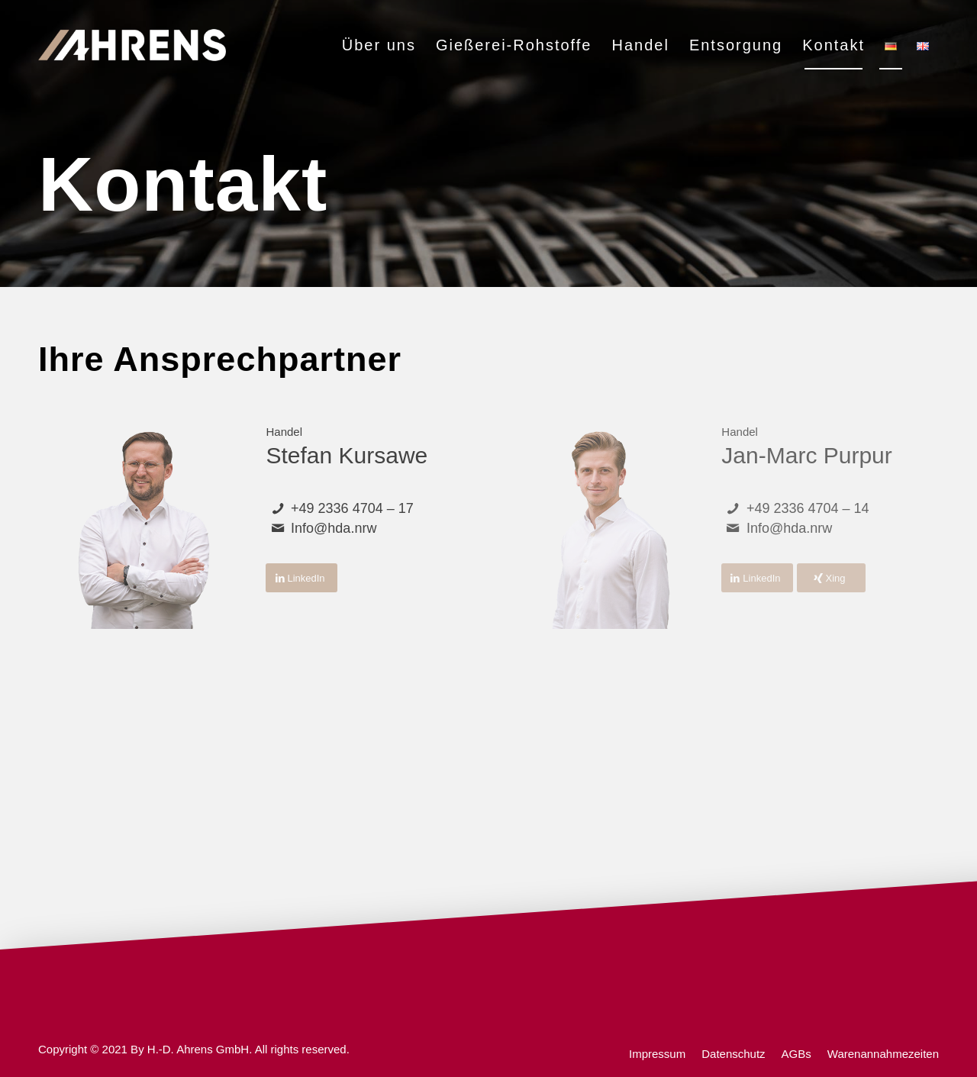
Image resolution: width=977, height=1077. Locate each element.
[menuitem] (379, 45)
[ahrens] (132, 45)
